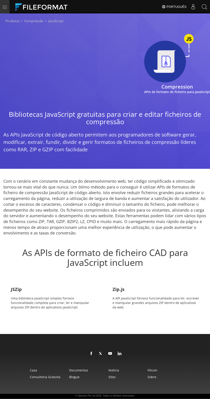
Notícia (113, 370)
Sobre (152, 377)
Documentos (78, 370)
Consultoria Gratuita (45, 377)
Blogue (74, 377)
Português (174, 7)
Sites (112, 377)
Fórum (152, 370)
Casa (33, 370)
